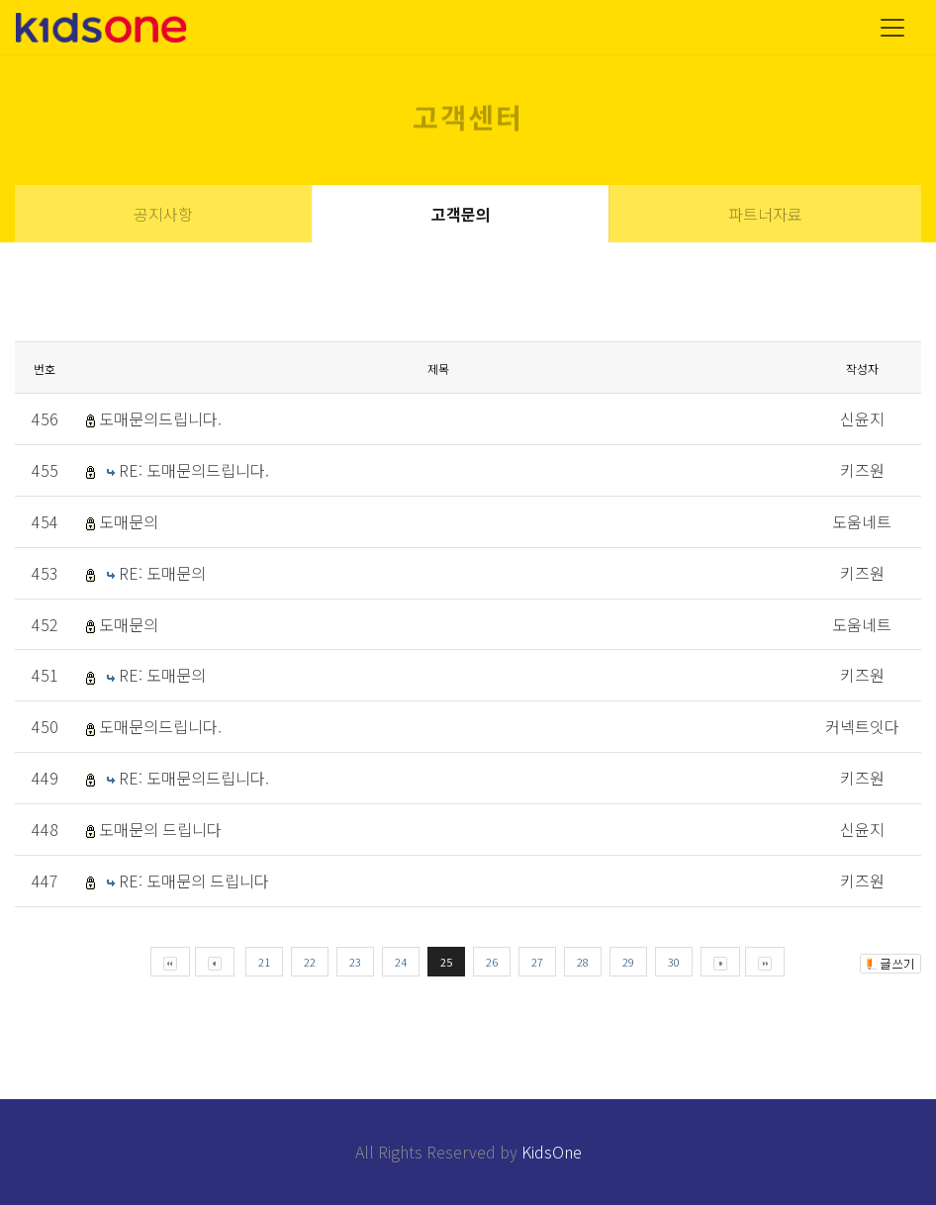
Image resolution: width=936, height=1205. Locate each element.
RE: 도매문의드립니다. (194, 470)
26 (492, 962)
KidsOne (551, 1151)
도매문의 (128, 521)
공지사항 (163, 214)
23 (355, 962)
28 (583, 962)
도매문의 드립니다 (160, 829)
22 (310, 962)
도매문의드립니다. (160, 418)
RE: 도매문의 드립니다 (194, 880)
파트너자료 (765, 214)
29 (628, 962)
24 (401, 962)
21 (264, 962)
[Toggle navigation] (892, 27)
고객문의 (461, 214)
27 (537, 962)
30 (674, 962)
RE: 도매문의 (162, 573)
